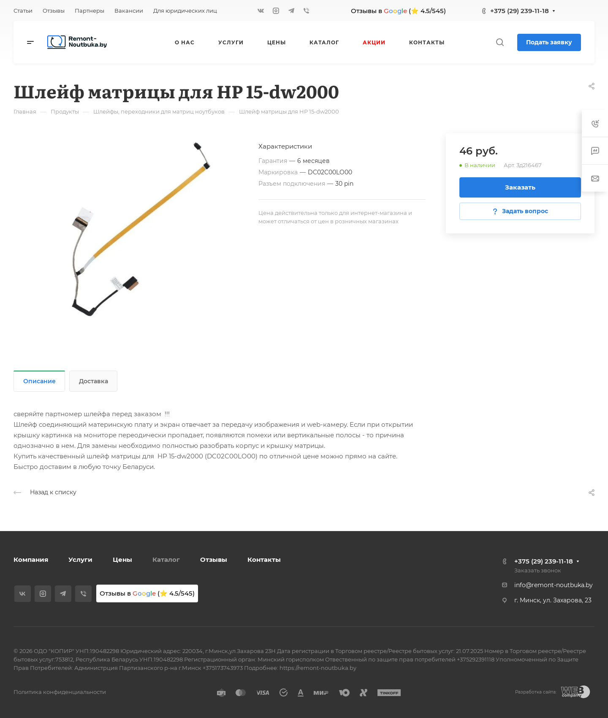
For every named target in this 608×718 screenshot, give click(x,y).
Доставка (93, 381)
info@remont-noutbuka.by (553, 585)
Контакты (264, 559)
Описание (39, 381)
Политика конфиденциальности (60, 691)
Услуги (80, 559)
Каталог (166, 559)
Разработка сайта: (535, 692)
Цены (122, 559)
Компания (31, 559)
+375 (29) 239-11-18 (519, 11)
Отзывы (213, 559)
